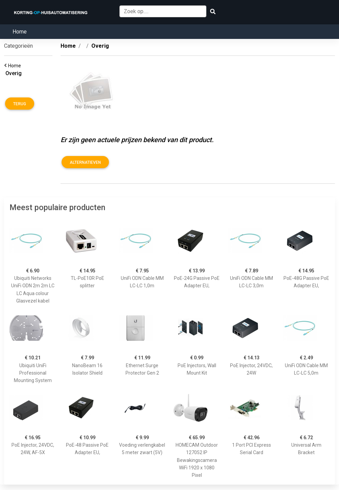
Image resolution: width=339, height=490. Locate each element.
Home (20, 31)
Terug (19, 104)
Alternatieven (85, 162)
